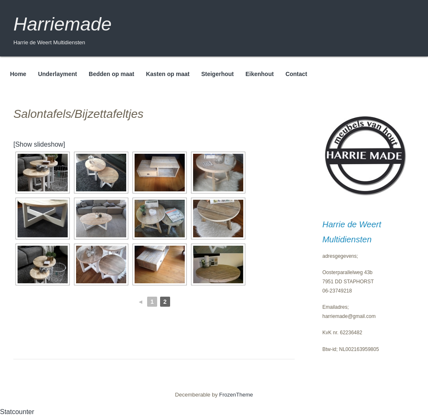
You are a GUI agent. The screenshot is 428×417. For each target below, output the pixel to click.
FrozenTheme (236, 395)
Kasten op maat (167, 74)
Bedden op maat (111, 74)
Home (18, 74)
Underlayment (57, 74)
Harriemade (62, 24)
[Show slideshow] (39, 144)
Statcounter (17, 411)
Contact (296, 74)
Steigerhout (217, 74)
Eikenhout (259, 74)
